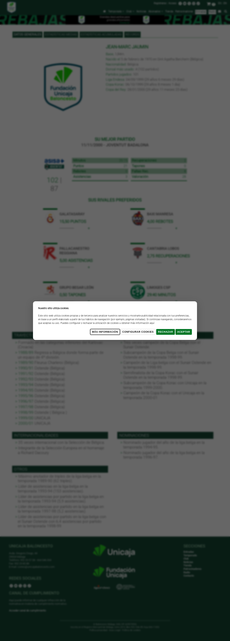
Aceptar (183, 331)
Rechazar (165, 331)
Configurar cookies (138, 331)
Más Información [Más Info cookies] (105, 331)
